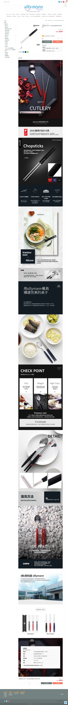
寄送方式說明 (16, 693)
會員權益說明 (22, 692)
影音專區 (5, 694)
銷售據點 (5, 696)
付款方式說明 (16, 692)
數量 (42, 38)
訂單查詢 (10, 693)
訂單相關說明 (10, 694)
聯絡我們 (5, 693)
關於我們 (5, 692)
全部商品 (10, 692)
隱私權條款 (22, 693)
